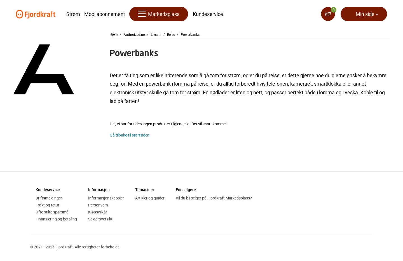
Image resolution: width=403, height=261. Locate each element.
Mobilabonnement (104, 14)
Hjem (114, 34)
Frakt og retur (47, 205)
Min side (365, 14)
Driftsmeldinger (49, 198)
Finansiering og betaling (56, 219)
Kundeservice (208, 14)
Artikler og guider (150, 198)
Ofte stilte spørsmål (52, 212)
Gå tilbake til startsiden (129, 135)
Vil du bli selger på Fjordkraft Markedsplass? (214, 198)
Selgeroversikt (100, 219)
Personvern (98, 205)
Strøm (73, 14)
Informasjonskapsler (106, 198)
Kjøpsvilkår (97, 212)
